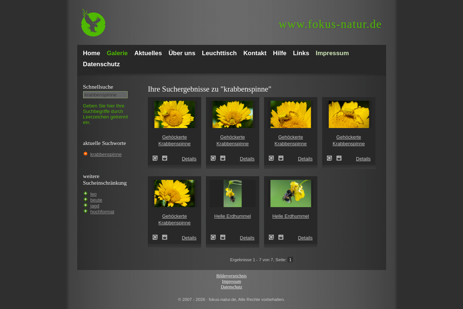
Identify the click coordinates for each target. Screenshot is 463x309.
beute (96, 200)
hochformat (102, 211)
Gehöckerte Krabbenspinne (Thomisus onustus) (157, 158)
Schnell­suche (98, 87)
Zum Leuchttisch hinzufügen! (164, 158)
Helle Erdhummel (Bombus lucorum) (215, 237)
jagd (95, 206)
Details (189, 158)
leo (93, 194)
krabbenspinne (106, 154)
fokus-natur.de (330, 24)
